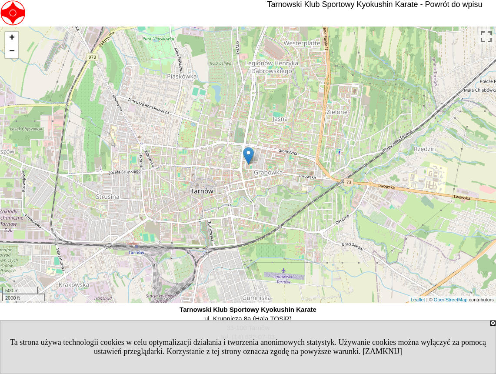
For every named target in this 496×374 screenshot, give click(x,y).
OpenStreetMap (451, 299)
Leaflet (418, 299)
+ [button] (12, 38)
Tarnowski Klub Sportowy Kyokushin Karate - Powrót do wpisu (374, 4)
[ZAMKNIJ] (382, 351)
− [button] (12, 51)
